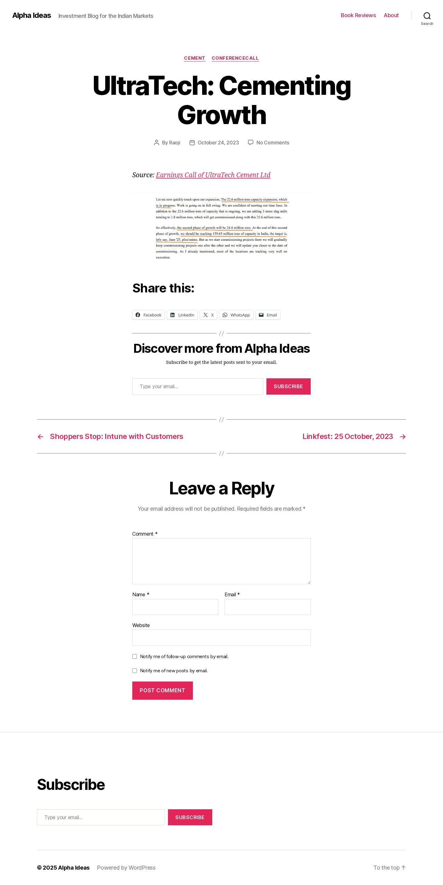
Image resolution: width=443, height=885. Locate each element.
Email (232, 594)
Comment (145, 534)
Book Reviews (358, 15)
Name (140, 594)
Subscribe (288, 386)
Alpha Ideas (31, 15)
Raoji (174, 142)
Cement (194, 58)
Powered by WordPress (126, 867)
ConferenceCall (235, 58)
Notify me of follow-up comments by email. (184, 656)
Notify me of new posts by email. (174, 671)
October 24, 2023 (218, 142)
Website (141, 625)
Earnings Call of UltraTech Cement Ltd (213, 175)
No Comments (273, 142)
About (391, 15)
